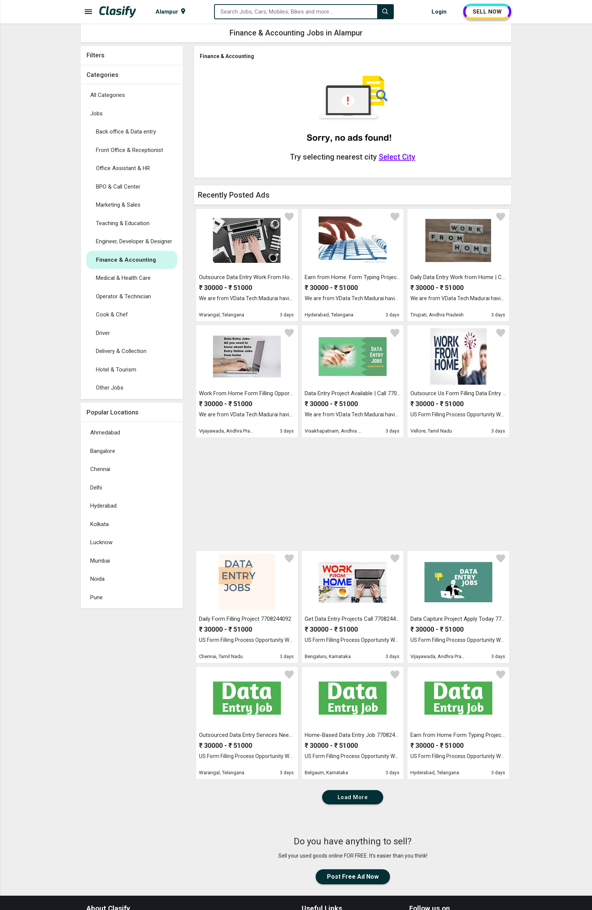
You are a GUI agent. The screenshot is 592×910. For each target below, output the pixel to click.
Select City (397, 156)
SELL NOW (487, 11)
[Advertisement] (132, 725)
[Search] (385, 11)
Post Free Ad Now (353, 876)
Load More (353, 797)
